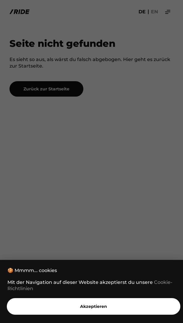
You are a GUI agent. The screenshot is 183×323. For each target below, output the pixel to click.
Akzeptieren (93, 306)
